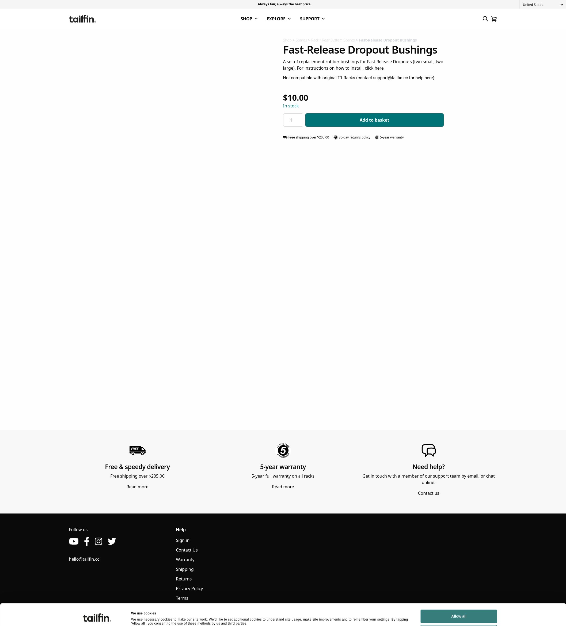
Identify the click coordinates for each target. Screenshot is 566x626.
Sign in (183, 540)
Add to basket (374, 120)
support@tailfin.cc (390, 77)
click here (374, 68)
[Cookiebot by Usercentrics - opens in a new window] (97, 616)
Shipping (185, 569)
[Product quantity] (293, 120)
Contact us (428, 493)
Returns (184, 579)
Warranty (185, 560)
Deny (458, 613)
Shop (287, 40)
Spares (301, 40)
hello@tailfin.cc (84, 559)
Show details (141, 616)
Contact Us (187, 550)
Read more (138, 487)
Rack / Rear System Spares (333, 40)
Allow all (458, 597)
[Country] (543, 4)
